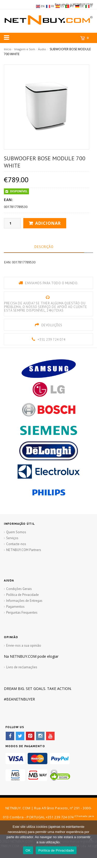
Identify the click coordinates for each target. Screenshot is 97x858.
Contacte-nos (16, 544)
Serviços (12, 538)
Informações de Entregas (24, 600)
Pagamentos (15, 606)
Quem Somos (16, 532)
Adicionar (48, 223)
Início (7, 49)
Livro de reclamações (21, 667)
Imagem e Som (24, 49)
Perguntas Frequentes (22, 612)
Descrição (44, 247)
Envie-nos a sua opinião (23, 645)
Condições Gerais (19, 589)
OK (28, 850)
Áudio (42, 49)
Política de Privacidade (22, 595)
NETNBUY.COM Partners (23, 550)
